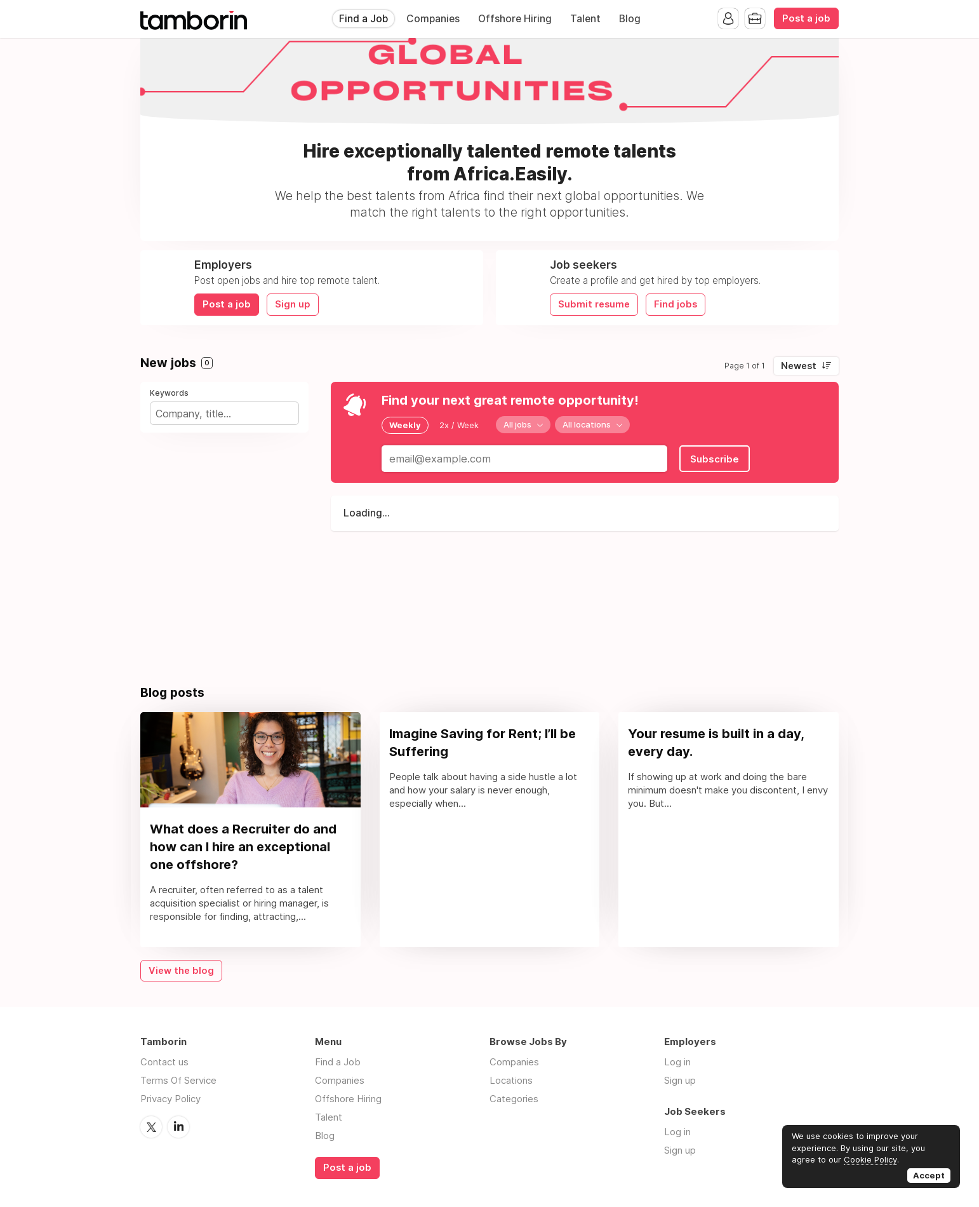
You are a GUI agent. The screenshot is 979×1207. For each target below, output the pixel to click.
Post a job (806, 18)
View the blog (181, 970)
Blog (630, 19)
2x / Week (459, 425)
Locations (511, 1080)
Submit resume (594, 304)
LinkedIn (178, 1127)
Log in (677, 1062)
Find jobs (675, 304)
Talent (585, 19)
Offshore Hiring (515, 19)
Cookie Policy (870, 1159)
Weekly (405, 425)
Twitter (151, 1127)
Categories (514, 1099)
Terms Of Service (178, 1080)
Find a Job (363, 19)
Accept (929, 1175)
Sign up (292, 304)
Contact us (164, 1062)
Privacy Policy (170, 1099)
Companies (433, 19)
